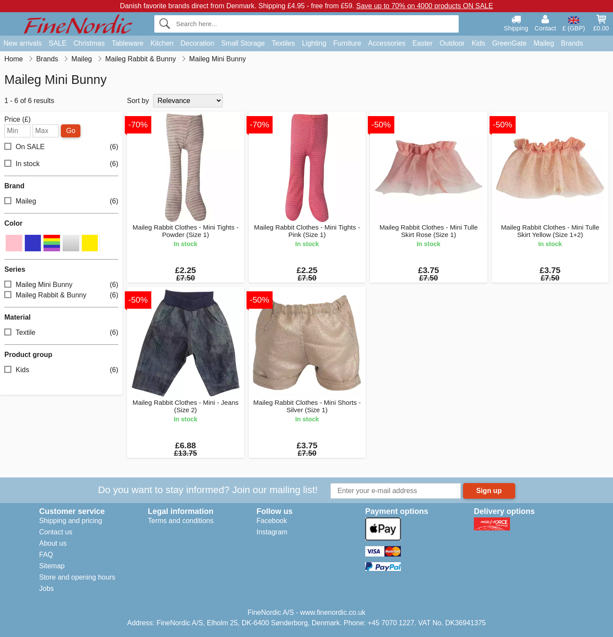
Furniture (347, 43)
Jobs (46, 588)
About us (53, 543)
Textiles (283, 43)
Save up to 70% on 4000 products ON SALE (424, 6)
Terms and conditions (180, 520)
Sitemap (52, 566)
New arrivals (22, 43)
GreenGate (509, 43)
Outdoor (452, 43)
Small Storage (243, 43)
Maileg (543, 43)
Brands (572, 43)
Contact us (55, 532)
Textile (61, 333)
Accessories (387, 43)
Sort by (138, 100)
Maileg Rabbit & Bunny (61, 295)
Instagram (272, 532)
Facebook (272, 520)
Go (70, 130)
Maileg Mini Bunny (61, 285)
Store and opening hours (77, 577)
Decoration (197, 43)
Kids (478, 43)
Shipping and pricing (70, 520)
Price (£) (17, 119)
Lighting (314, 43)
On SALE (61, 147)
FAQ (46, 554)
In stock (61, 164)
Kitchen (161, 43)
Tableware (127, 43)
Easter (423, 43)
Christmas (89, 43)
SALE (58, 43)
